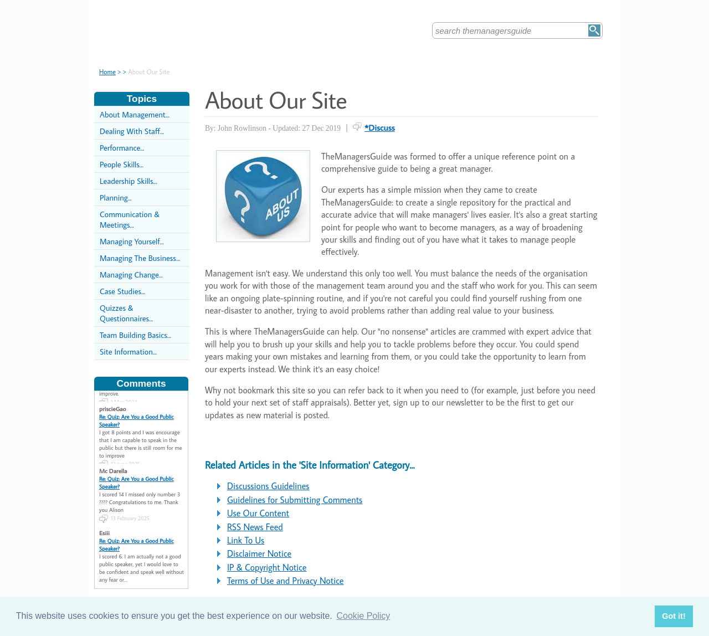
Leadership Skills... (128, 181)
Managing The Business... (140, 258)
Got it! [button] (673, 616)
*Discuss (379, 127)
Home (107, 72)
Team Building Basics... (135, 335)
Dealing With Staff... (132, 131)
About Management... (134, 114)
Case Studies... (122, 291)
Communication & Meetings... (130, 219)
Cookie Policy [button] (363, 615)
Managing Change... (131, 274)
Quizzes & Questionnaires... (126, 313)
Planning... (116, 197)
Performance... (122, 147)
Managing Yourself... (132, 241)
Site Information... (128, 351)
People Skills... (121, 164)
